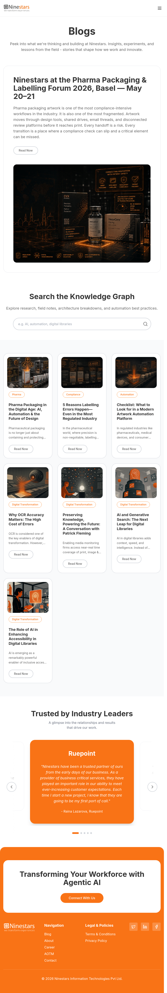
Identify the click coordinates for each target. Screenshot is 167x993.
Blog (47, 934)
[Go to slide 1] (75, 833)
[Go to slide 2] (81, 833)
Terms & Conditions (100, 934)
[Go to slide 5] (91, 833)
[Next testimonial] (152, 787)
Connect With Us (82, 898)
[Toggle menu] (159, 8)
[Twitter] (133, 927)
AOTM (49, 954)
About (48, 941)
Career (49, 947)
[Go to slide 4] (88, 833)
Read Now (26, 150)
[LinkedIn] (145, 927)
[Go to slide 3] (84, 833)
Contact (50, 960)
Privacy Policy (96, 941)
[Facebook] (156, 927)
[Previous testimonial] (11, 787)
